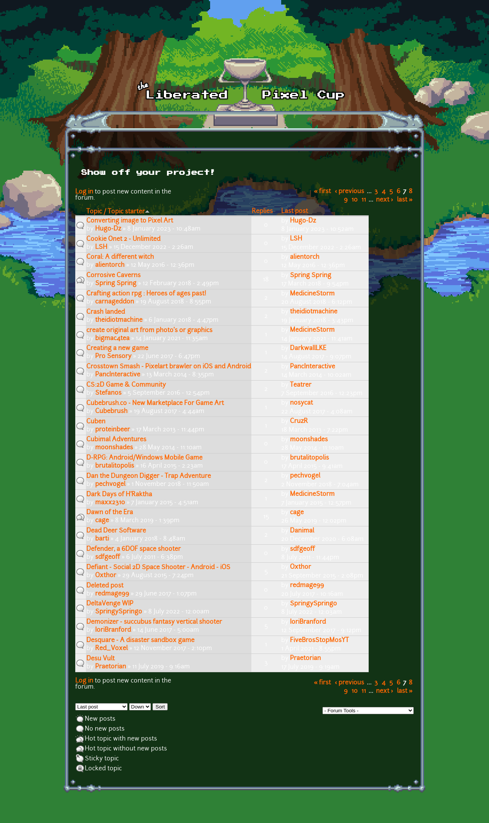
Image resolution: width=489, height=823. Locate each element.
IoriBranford (113, 630)
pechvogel (110, 484)
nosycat (301, 403)
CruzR (299, 421)
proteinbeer (112, 430)
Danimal (302, 531)
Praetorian (110, 667)
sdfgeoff (107, 557)
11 (363, 200)
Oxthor (105, 576)
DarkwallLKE (308, 348)
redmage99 (112, 594)
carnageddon (114, 302)
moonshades (114, 448)
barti (102, 539)
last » (405, 200)
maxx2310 (110, 503)
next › (384, 200)
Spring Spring (115, 284)
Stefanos (108, 393)
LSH (101, 247)
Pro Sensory (113, 356)
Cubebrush (111, 411)
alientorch (110, 265)
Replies (262, 211)
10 (354, 200)
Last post (294, 211)
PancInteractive (117, 375)
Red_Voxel (111, 648)
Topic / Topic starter (118, 212)
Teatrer (300, 385)
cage (102, 521)
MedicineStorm (312, 294)
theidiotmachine (118, 320)
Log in (84, 192)
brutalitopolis (114, 466)
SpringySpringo (118, 612)
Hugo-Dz (108, 229)
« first (322, 192)
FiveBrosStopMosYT (319, 640)
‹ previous (349, 192)
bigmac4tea (112, 339)
